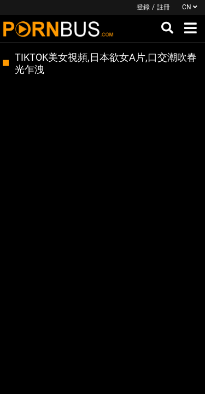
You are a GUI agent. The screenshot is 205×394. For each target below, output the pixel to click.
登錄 (143, 7)
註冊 (163, 7)
